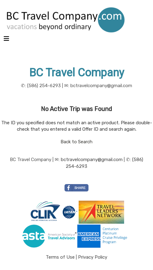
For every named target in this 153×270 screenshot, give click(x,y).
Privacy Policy (92, 257)
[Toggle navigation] (6, 40)
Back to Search (76, 142)
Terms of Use (60, 257)
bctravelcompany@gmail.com (92, 159)
